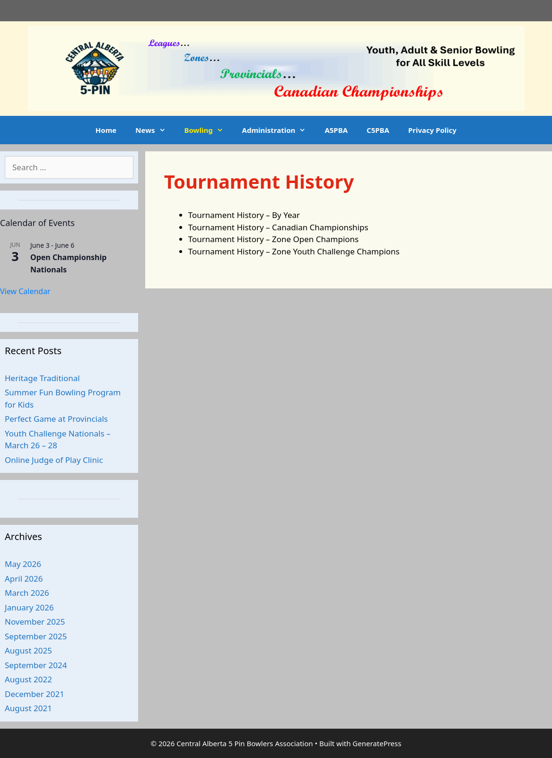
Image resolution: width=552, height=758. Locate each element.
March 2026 (27, 592)
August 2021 (28, 708)
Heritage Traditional (42, 378)
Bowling (208, 130)
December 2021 (34, 693)
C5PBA (378, 130)
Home (106, 130)
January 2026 (29, 607)
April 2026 (24, 578)
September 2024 (36, 665)
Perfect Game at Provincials (56, 418)
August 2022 (28, 679)
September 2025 (36, 636)
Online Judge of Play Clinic (54, 459)
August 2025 (28, 650)
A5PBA (336, 130)
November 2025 (35, 621)
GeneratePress (376, 743)
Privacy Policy (432, 130)
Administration (278, 130)
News (155, 130)
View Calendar (25, 291)
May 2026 (23, 563)
